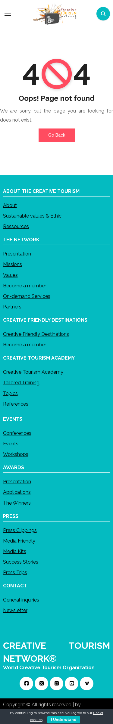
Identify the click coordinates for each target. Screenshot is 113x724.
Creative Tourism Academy (33, 372)
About (10, 205)
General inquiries (21, 600)
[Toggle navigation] (8, 13)
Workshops (15, 454)
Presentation (17, 254)
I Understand (64, 720)
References (15, 404)
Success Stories (20, 562)
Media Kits (14, 551)
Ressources (16, 226)
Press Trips (15, 572)
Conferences (17, 433)
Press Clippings (20, 530)
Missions (12, 264)
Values (10, 275)
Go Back (56, 135)
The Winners (17, 503)
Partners (12, 307)
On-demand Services (26, 296)
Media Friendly (19, 540)
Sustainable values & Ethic (32, 216)
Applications (17, 492)
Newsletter (15, 610)
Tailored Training (21, 382)
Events (10, 444)
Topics (10, 393)
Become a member (24, 285)
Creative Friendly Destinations (36, 334)
